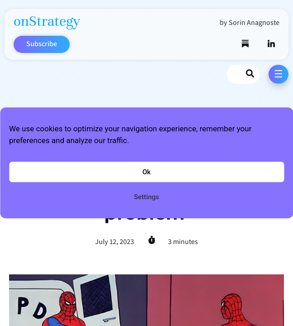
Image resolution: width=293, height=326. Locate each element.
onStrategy (47, 21)
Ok (146, 172)
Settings (146, 197)
